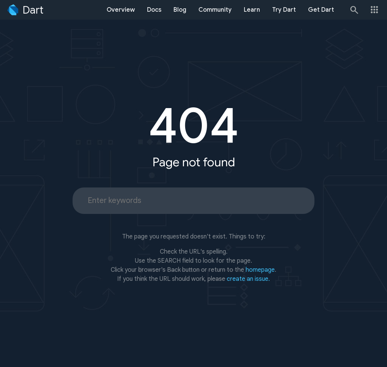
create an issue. (248, 279)
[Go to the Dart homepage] (24, 10)
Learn (252, 10)
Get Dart (321, 10)
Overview (121, 10)
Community (215, 10)
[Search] (353, 10)
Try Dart (284, 10)
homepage (260, 270)
